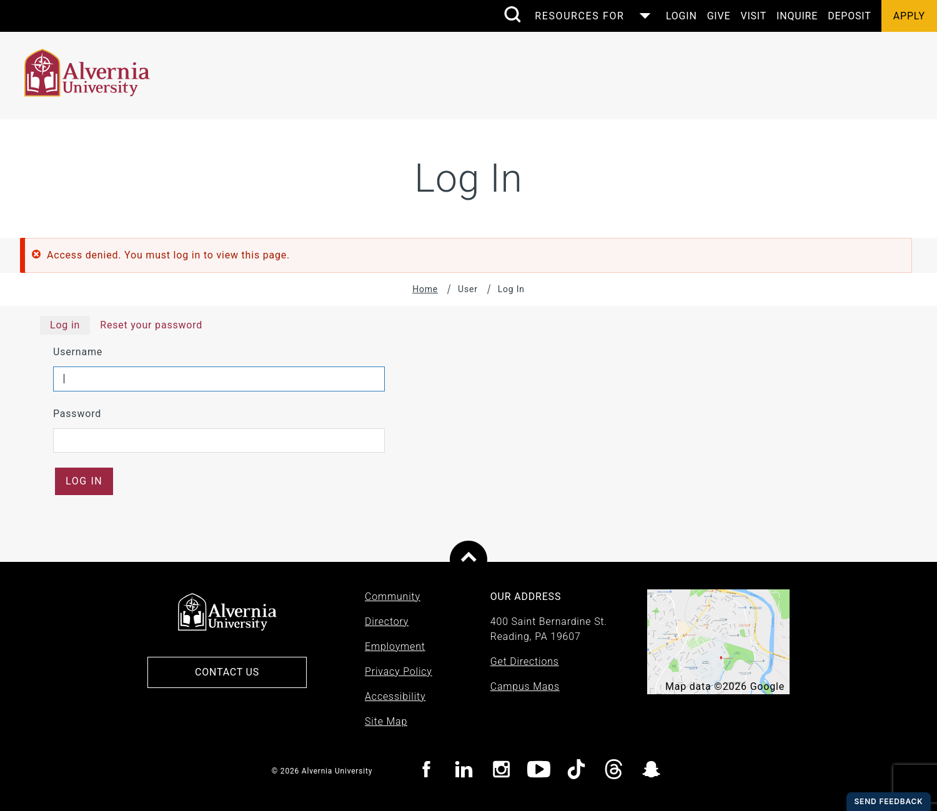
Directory (387, 621)
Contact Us (227, 672)
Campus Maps (525, 686)
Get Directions (524, 661)
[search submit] (512, 15)
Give (719, 16)
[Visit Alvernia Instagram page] (501, 771)
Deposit (849, 16)
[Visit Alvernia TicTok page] (576, 771)
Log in (65, 325)
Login (681, 16)
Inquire (797, 16)
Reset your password (151, 325)
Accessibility (395, 696)
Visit (753, 16)
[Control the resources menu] (589, 16)
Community (392, 596)
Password (77, 414)
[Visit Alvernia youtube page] (539, 771)
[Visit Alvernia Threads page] (614, 771)
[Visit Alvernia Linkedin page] (464, 771)
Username (77, 352)
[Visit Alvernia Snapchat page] (651, 771)
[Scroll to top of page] (468, 559)
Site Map (386, 721)
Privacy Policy (398, 671)
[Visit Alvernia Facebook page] (426, 771)
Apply (909, 16)
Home (425, 289)
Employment (395, 646)
